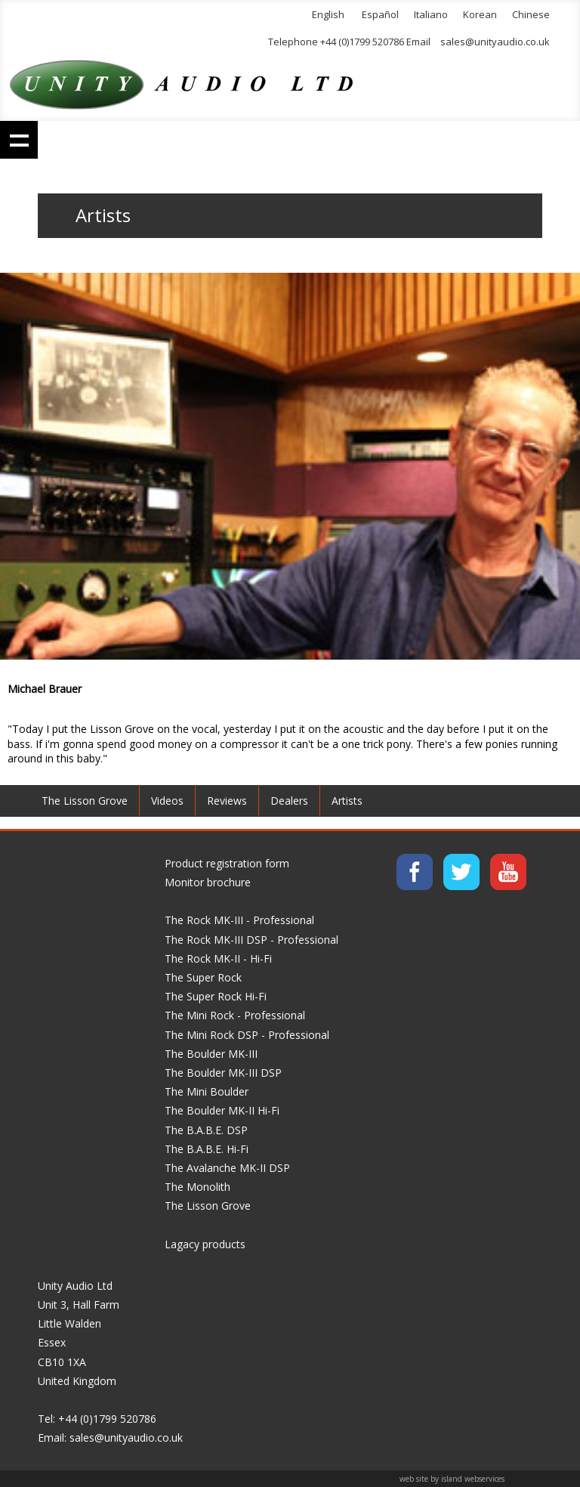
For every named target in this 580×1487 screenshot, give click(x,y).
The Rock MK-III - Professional (239, 920)
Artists (347, 800)
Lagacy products (205, 1244)
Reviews (227, 800)
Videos (167, 800)
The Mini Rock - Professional (235, 1015)
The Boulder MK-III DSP (223, 1072)
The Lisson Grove (85, 800)
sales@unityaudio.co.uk (495, 41)
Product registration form (227, 863)
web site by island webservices (452, 1478)
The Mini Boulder (206, 1091)
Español (380, 14)
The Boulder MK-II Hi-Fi (222, 1110)
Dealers (289, 800)
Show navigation (19, 140)
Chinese (531, 14)
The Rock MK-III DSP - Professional (251, 939)
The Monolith (197, 1186)
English (328, 14)
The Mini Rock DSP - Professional (247, 1035)
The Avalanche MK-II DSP (227, 1168)
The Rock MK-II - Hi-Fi (218, 958)
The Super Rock (203, 977)
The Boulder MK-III (211, 1053)
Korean (480, 14)
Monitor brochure (208, 882)
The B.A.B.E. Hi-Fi (206, 1149)
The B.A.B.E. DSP (206, 1130)
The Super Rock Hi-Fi (216, 996)
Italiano (431, 14)
